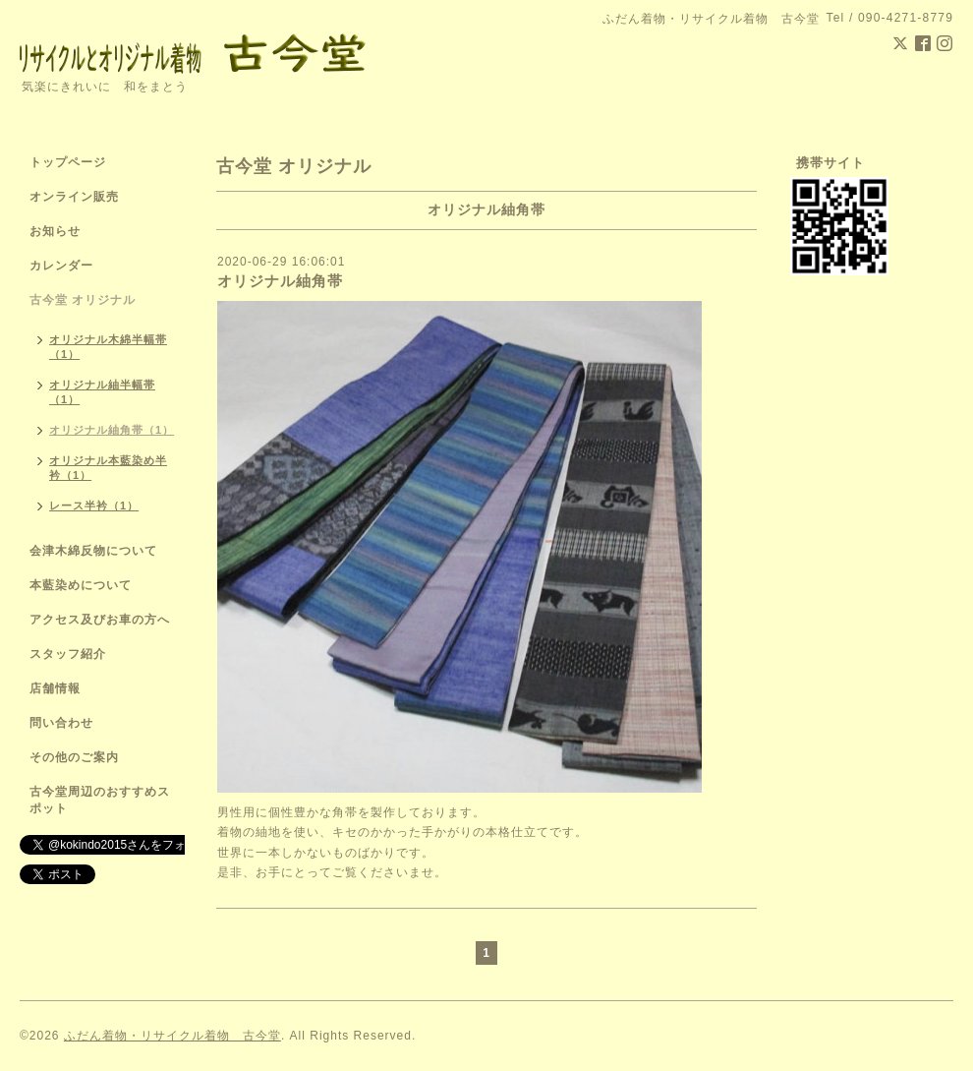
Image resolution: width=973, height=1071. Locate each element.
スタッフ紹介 (67, 654)
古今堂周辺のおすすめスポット (99, 800)
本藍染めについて (80, 585)
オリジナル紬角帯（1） (111, 430)
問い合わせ (61, 723)
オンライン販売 (74, 197)
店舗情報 (55, 688)
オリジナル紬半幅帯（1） (102, 392)
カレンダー (61, 265)
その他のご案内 (74, 757)
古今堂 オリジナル (82, 300)
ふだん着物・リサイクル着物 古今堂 (172, 1035)
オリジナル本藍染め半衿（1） (108, 467)
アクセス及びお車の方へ (99, 619)
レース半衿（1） (94, 505)
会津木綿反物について (93, 551)
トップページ (67, 162)
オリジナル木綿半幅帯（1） (108, 346)
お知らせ (55, 231)
